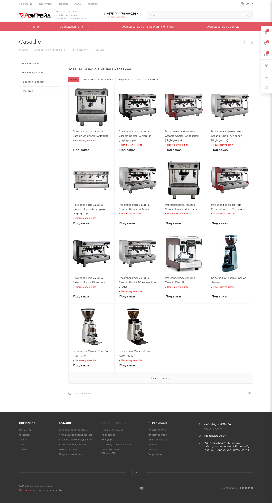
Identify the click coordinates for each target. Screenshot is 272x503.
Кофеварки (108, 434)
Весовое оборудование (73, 444)
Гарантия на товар (158, 439)
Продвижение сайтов (32, 490)
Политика (153, 444)
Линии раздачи (68, 449)
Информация (157, 423)
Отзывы (23, 439)
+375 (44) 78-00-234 (121, 13)
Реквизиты (25, 429)
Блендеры (107, 439)
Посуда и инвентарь (71, 454)
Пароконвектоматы (113, 429)
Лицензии (25, 434)
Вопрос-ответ (155, 454)
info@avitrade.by (215, 435)
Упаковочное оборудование (75, 439)
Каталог (65, 423)
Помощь (152, 449)
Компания (27, 423)
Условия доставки (157, 434)
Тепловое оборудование (73, 429)
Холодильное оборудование (75, 434)
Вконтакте (136, 472)
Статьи (23, 449)
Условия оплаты (156, 429)
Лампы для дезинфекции (116, 444)
